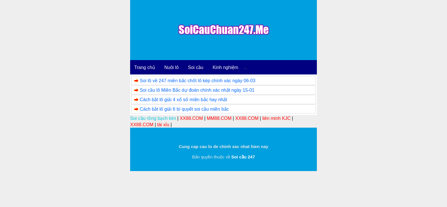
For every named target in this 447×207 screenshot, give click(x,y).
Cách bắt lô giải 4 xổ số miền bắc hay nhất (183, 99)
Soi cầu (195, 67)
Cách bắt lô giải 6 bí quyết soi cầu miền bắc (184, 109)
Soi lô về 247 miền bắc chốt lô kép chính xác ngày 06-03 (197, 80)
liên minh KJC (276, 118)
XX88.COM (191, 118)
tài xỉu (163, 124)
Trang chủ (144, 67)
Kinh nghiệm (225, 67)
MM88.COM (219, 118)
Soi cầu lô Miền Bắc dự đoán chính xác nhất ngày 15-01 (197, 90)
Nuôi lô (171, 67)
